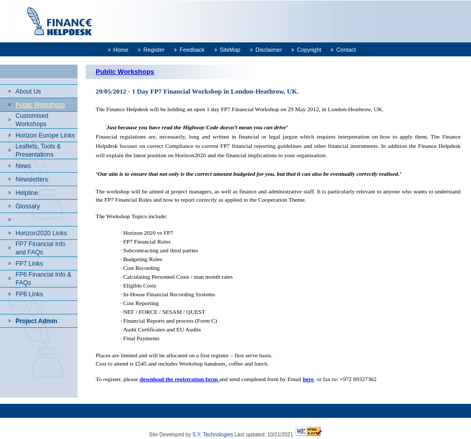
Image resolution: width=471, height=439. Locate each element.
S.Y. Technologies (212, 434)
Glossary (28, 206)
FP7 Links (29, 263)
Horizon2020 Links (41, 233)
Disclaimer (268, 50)
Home (120, 50)
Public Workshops (40, 105)
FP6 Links (29, 294)
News (23, 166)
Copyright (309, 50)
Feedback (191, 50)
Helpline (27, 192)
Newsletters (32, 179)
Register (153, 50)
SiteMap (230, 50)
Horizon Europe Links (45, 135)
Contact (346, 50)
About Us (28, 91)
